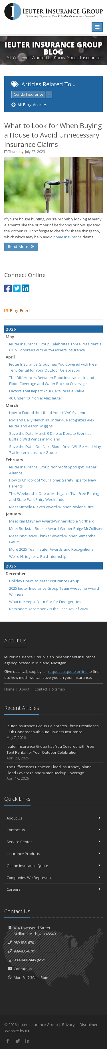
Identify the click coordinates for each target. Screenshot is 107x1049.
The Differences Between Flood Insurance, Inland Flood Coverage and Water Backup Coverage (53, 772)
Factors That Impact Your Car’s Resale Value (46, 391)
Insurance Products (53, 853)
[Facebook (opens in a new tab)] (8, 288)
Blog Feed (17, 310)
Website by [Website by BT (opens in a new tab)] (17, 1030)
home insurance (67, 236)
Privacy (68, 1024)
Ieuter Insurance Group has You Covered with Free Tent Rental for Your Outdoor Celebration (53, 752)
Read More (21, 246)
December (16, 573)
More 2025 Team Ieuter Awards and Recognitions (51, 549)
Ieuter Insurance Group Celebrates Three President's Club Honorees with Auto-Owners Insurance (53, 731)
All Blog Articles (29, 104)
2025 (11, 566)
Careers (53, 889)
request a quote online (68, 671)
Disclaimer (89, 1024)
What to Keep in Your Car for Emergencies (45, 601)
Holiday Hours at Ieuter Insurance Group (44, 580)
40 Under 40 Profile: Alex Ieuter (35, 398)
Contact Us (53, 829)
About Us (53, 818)
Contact (41, 689)
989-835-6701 (25, 942)
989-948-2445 (25, 959)
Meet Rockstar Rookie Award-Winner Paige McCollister (56, 528)
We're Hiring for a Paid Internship (37, 556)
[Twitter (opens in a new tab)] (17, 288)
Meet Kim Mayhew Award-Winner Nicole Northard (51, 521)
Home (9, 689)
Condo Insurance (28, 94)
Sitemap (58, 689)
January (13, 514)
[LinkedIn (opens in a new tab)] (25, 288)
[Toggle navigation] (97, 27)
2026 (11, 329)
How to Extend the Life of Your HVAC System (47, 412)
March (12, 405)
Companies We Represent (53, 877)
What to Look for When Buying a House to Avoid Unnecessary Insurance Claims (53, 135)
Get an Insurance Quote (53, 865)
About (24, 689)
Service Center (53, 841)
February (14, 459)
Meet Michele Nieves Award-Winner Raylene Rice (51, 506)
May (10, 336)
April (10, 357)
